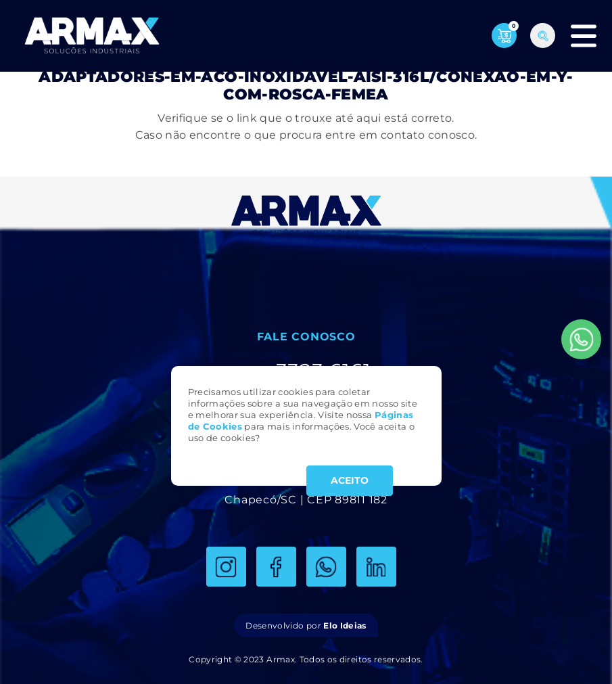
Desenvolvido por (305, 625)
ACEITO (350, 480)
